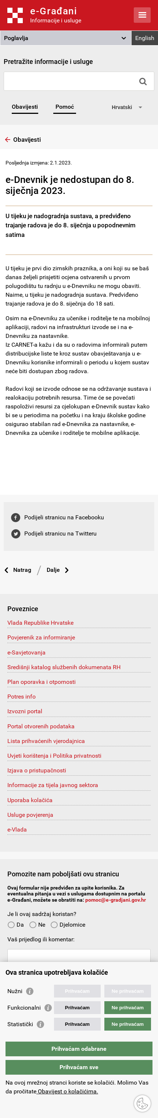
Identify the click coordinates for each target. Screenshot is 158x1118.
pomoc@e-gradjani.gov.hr (115, 900)
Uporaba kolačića (30, 800)
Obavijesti (25, 106)
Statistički (20, 1024)
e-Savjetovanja (26, 652)
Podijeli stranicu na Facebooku (64, 517)
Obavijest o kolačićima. (67, 1091)
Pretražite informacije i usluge (48, 61)
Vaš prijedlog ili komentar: (41, 939)
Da (15, 924)
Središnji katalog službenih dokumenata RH (64, 667)
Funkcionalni (24, 1007)
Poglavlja (16, 38)
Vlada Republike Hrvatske (40, 622)
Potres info (21, 696)
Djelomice (67, 924)
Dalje (53, 569)
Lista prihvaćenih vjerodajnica (46, 740)
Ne (37, 924)
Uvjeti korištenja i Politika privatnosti (54, 755)
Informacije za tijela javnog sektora (52, 785)
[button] (66, 38)
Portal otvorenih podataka (41, 726)
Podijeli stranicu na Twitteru (60, 533)
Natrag (22, 569)
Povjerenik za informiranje (41, 637)
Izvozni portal (24, 711)
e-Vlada (17, 829)
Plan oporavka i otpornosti (41, 681)
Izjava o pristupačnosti (36, 770)
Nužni (14, 991)
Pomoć (64, 106)
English (144, 38)
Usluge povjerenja (30, 814)
